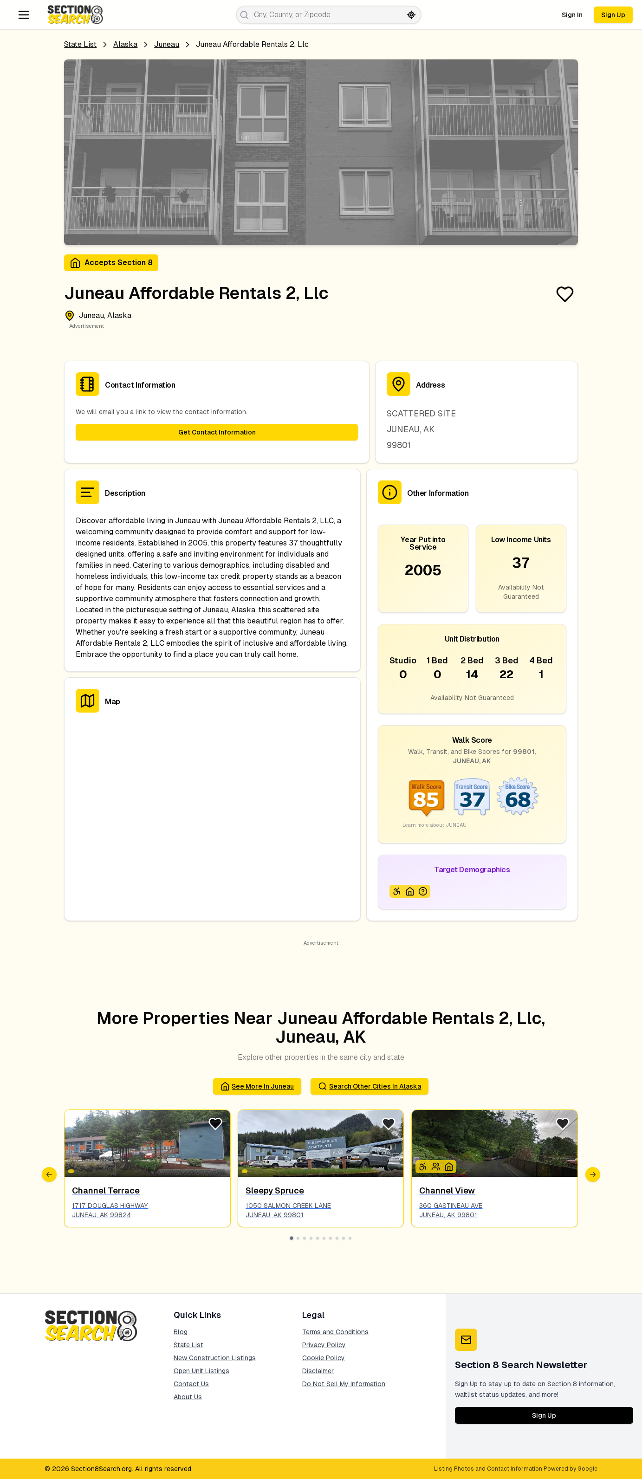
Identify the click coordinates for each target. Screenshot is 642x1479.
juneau (166, 44)
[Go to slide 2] (298, 1238)
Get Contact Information (217, 432)
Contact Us (191, 1384)
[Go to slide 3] (304, 1238)
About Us (188, 1397)
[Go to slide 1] (292, 1238)
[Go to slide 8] (337, 1238)
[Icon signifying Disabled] (397, 891)
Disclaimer (318, 1371)
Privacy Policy (324, 1345)
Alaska (125, 44)
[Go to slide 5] (317, 1238)
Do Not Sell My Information (343, 1384)
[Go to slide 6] (324, 1238)
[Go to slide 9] (343, 1238)
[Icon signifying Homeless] (410, 891)
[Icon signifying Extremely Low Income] (423, 891)
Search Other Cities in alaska (369, 1086)
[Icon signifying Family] (436, 1166)
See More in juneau (257, 1086)
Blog (181, 1332)
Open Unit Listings (201, 1371)
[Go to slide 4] (311, 1238)
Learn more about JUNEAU (434, 825)
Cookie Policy (323, 1358)
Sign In (572, 15)
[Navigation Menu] (23, 14)
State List (80, 44)
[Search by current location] (411, 14)
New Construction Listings (215, 1358)
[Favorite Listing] (565, 294)
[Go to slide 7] (330, 1238)
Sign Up (613, 15)
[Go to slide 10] (350, 1238)
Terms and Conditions (335, 1332)
